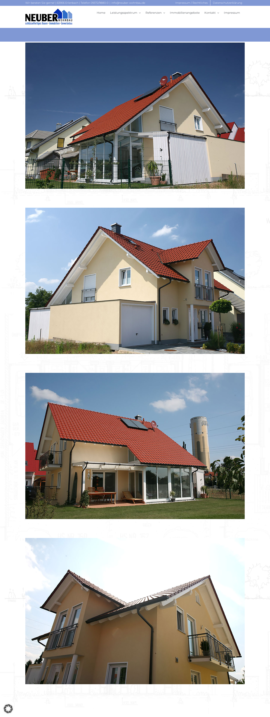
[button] (8, 709)
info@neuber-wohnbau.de (128, 2)
